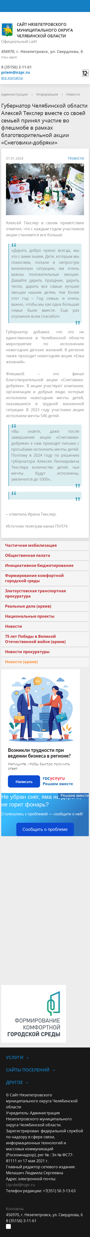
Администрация (14, 94)
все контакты (12, 77)
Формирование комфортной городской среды (34, 578)
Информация (47, 94)
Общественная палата (27, 555)
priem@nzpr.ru (15, 72)
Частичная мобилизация (31, 545)
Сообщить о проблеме (45, 829)
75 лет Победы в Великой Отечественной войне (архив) (35, 639)
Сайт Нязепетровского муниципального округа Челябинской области (37, 30)
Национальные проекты (29, 616)
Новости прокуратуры (27, 651)
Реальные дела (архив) (28, 606)
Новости (73, 94)
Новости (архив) (21, 661)
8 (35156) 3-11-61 (16, 67)
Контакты (15, 1208)
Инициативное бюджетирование (39, 565)
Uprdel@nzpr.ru (20, 1184)
